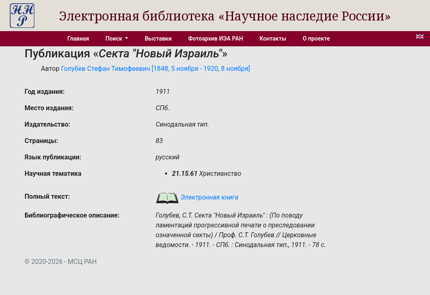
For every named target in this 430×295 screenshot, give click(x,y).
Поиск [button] (114, 38)
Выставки (158, 38)
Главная (78, 38)
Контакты (273, 38)
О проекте (316, 38)
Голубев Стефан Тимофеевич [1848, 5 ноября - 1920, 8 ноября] (155, 69)
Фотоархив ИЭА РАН (215, 38)
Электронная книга (197, 197)
